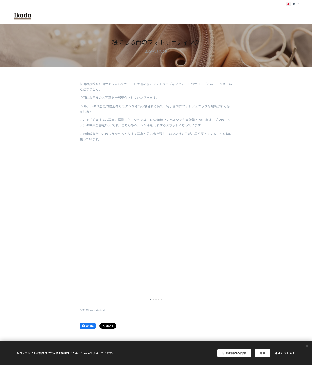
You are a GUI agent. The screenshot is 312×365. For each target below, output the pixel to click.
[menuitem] (298, 16)
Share (88, 325)
